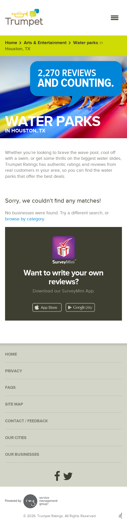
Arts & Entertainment (45, 43)
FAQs (10, 387)
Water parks (85, 43)
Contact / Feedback (26, 421)
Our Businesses (22, 454)
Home (11, 43)
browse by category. (25, 219)
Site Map (14, 404)
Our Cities (16, 437)
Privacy (13, 371)
